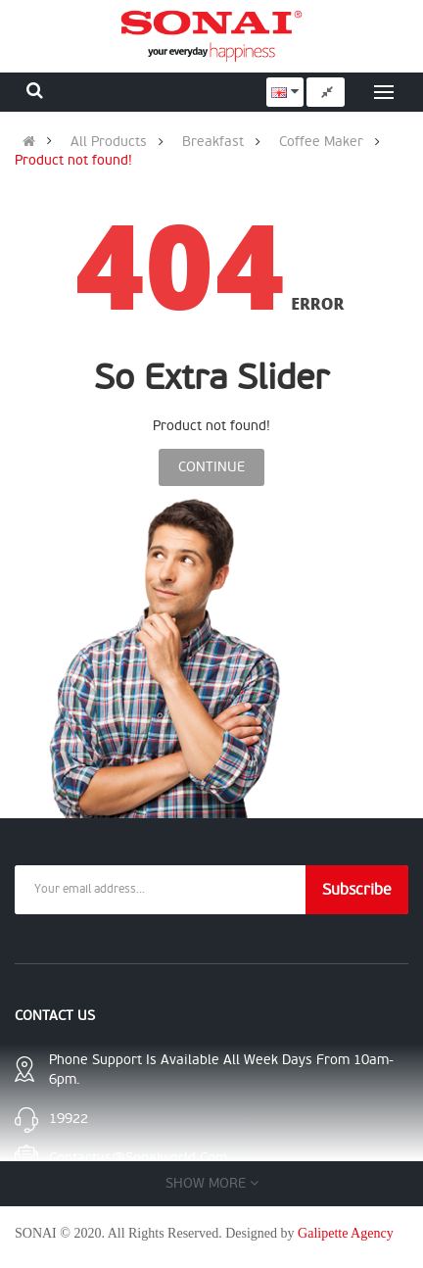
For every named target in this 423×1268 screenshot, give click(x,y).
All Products (108, 142)
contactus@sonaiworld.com (138, 1157)
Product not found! (73, 161)
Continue (211, 467)
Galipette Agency (346, 1233)
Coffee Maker (321, 142)
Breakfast (213, 142)
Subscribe (357, 890)
